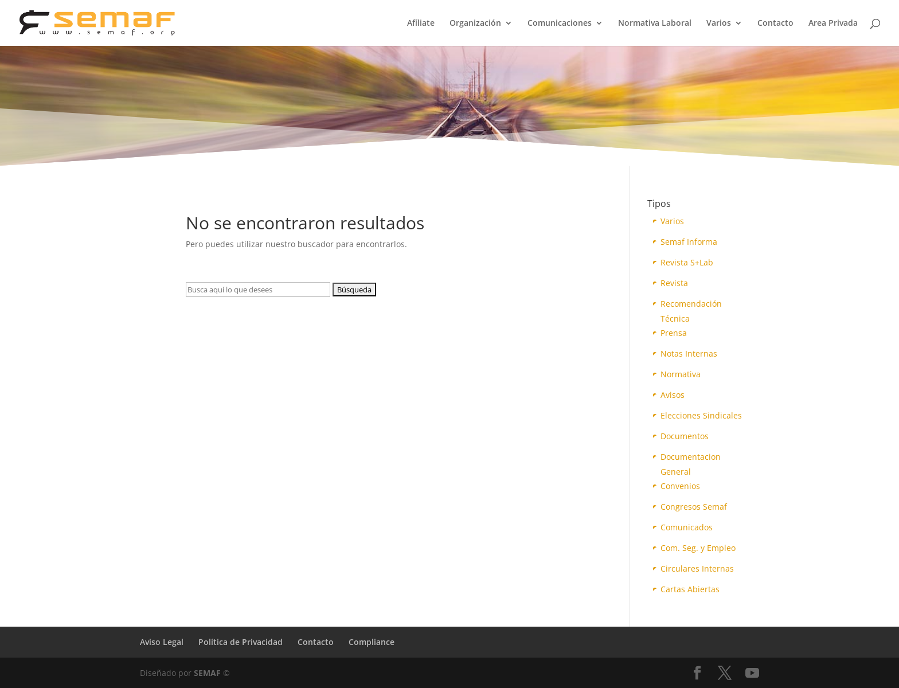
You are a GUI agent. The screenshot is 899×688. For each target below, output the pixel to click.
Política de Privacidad (240, 641)
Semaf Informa (688, 241)
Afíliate (421, 23)
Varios (718, 23)
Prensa (673, 332)
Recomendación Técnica (691, 304)
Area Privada (833, 23)
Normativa (680, 374)
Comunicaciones (559, 23)
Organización (475, 23)
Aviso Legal (161, 641)
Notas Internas (688, 353)
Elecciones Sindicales (701, 415)
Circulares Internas (697, 568)
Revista (674, 282)
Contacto (775, 23)
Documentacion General (690, 457)
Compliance (371, 641)
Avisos (672, 394)
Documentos (684, 436)
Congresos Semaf (693, 506)
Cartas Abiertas (690, 589)
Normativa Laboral (654, 23)
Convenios (680, 485)
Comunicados (686, 527)
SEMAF (207, 672)
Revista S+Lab (686, 262)
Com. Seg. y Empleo (698, 547)
